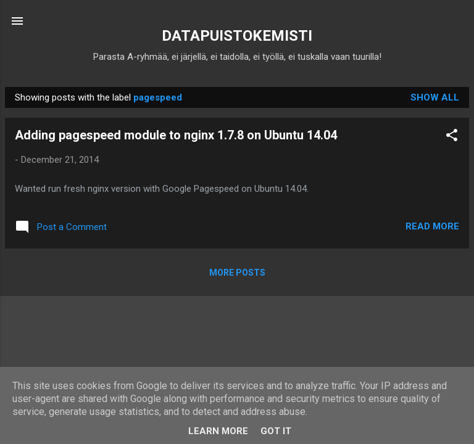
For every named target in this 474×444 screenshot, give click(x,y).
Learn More (218, 431)
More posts (237, 273)
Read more (432, 226)
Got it (275, 431)
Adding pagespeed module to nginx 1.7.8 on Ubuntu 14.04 (176, 135)
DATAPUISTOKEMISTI (237, 35)
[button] (451, 137)
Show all (434, 97)
